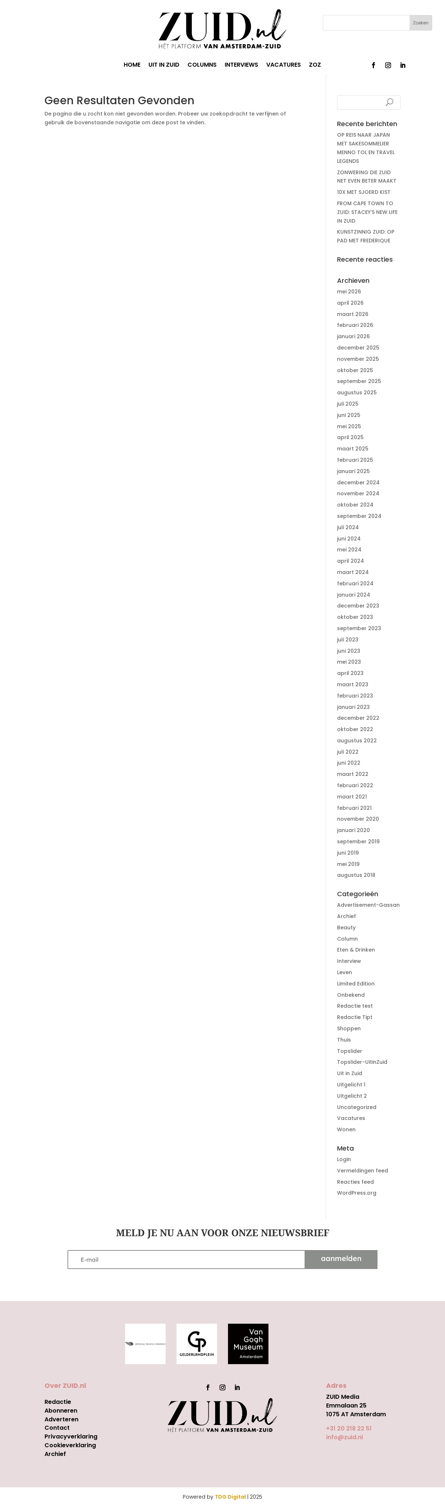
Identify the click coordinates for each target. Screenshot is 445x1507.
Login (344, 1159)
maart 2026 (352, 314)
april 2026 (350, 303)
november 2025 (358, 359)
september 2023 (359, 628)
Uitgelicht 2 (352, 1096)
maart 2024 (353, 572)
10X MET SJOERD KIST (364, 192)
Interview (349, 961)
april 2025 (350, 437)
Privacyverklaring (70, 1436)
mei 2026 (349, 291)
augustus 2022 (357, 740)
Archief (346, 916)
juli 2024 (348, 527)
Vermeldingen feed (362, 1170)
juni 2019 (348, 852)
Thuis (344, 1039)
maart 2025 (352, 448)
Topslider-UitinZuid (362, 1062)
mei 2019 (348, 864)
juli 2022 (348, 752)
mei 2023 (349, 661)
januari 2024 (353, 594)
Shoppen (349, 1028)
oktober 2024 (355, 504)
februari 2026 (355, 325)
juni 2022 (348, 762)
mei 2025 (349, 426)
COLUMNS (202, 65)
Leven (344, 972)
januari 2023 (353, 707)
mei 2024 (349, 549)
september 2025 (359, 381)
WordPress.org (356, 1192)
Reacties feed (355, 1182)
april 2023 (350, 673)
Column (347, 938)
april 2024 (350, 561)
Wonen (346, 1129)
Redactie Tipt (354, 1017)
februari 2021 (354, 808)
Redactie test (355, 1006)
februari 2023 (355, 695)
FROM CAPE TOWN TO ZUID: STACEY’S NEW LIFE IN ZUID (367, 212)
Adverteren (61, 1419)
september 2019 (358, 841)
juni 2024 (349, 538)
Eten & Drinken (356, 949)
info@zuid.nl (344, 1437)
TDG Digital (230, 1496)
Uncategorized (356, 1107)
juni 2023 (348, 651)
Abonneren (60, 1410)
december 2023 (358, 605)
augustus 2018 (356, 875)
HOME (132, 65)
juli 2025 (348, 403)
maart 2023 (352, 684)
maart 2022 (352, 774)
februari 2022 (355, 785)
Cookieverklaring (70, 1445)
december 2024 (358, 482)
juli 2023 (348, 639)
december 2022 (358, 718)
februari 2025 (355, 460)
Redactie (57, 1402)
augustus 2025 (357, 392)
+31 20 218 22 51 (349, 1428)
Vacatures (351, 1118)
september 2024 (359, 516)
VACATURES (283, 65)
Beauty (346, 927)
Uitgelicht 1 (351, 1084)
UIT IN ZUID (163, 65)
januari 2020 (353, 830)
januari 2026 (353, 336)
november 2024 (358, 493)
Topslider (349, 1051)
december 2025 (358, 347)
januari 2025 (353, 471)
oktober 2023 (355, 617)
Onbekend (351, 995)
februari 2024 (355, 583)
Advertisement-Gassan (368, 905)
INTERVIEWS (241, 65)
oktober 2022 (355, 729)
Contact (57, 1428)
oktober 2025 (355, 370)
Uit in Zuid (349, 1073)
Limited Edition (356, 983)
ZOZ (315, 65)
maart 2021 (352, 796)
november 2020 (358, 819)
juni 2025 (348, 415)
